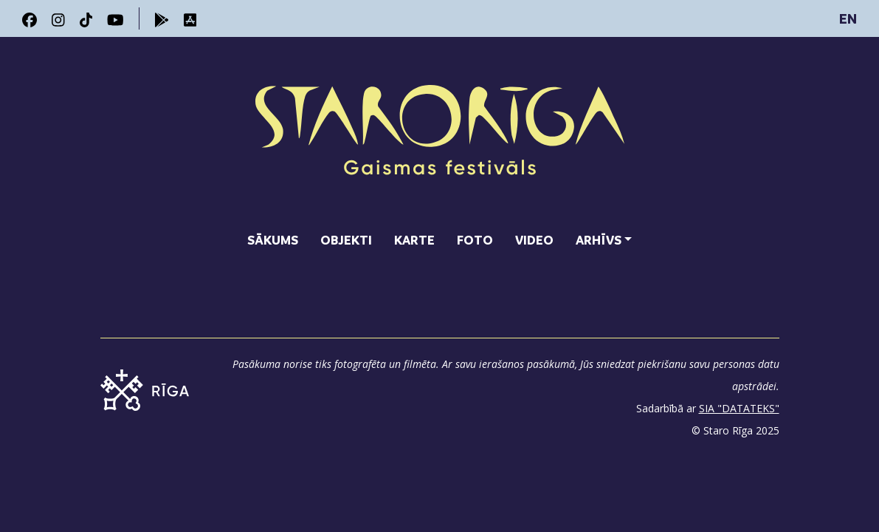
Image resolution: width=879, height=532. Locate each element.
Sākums (272, 240)
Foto (475, 240)
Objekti (346, 240)
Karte (414, 240)
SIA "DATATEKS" (739, 408)
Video (534, 240)
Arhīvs (598, 240)
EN (848, 18)
